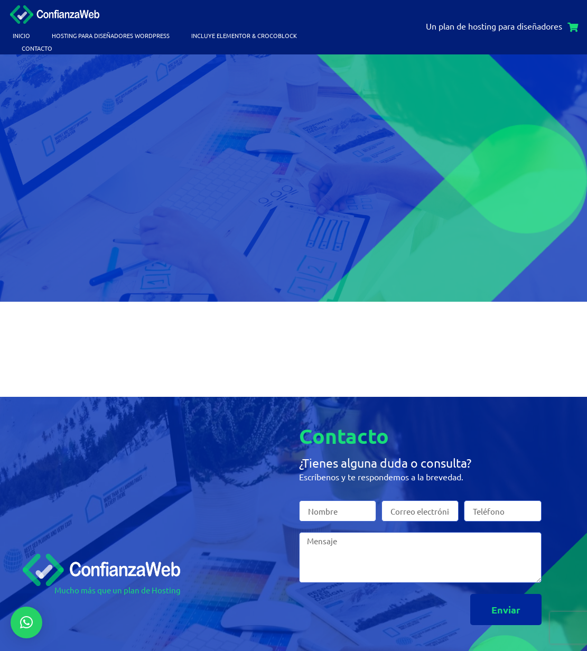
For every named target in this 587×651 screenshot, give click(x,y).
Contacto (37, 48)
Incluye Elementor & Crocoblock (244, 35)
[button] (26, 622)
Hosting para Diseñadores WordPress (111, 35)
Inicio (21, 35)
